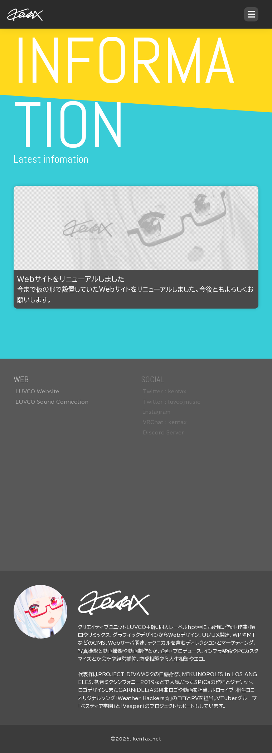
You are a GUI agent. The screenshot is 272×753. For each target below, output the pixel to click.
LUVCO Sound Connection (51, 401)
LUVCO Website (37, 391)
